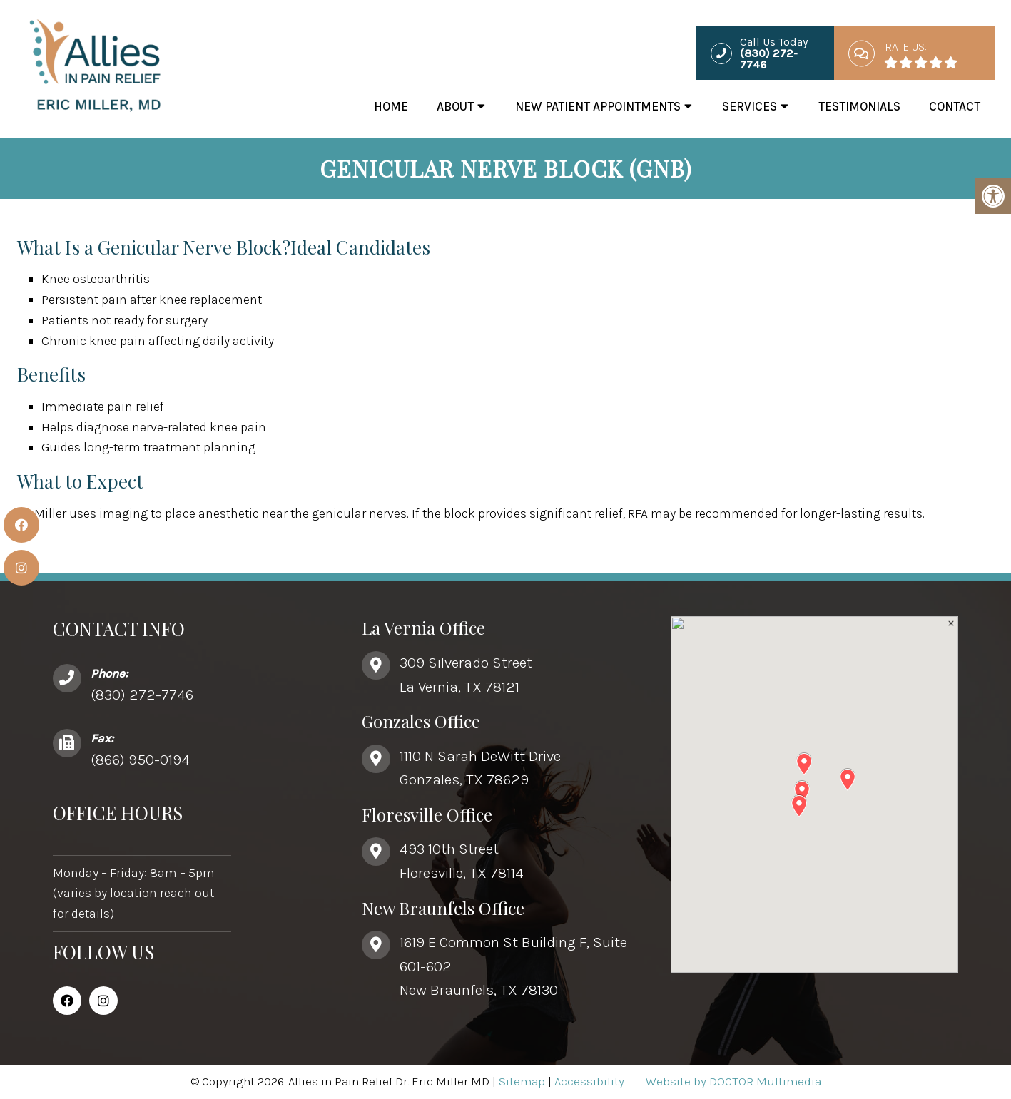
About (455, 106)
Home (391, 106)
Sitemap (522, 1081)
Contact (954, 106)
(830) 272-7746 (142, 694)
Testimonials (859, 106)
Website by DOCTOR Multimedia (733, 1081)
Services (749, 106)
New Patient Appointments (598, 106)
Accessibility (589, 1081)
